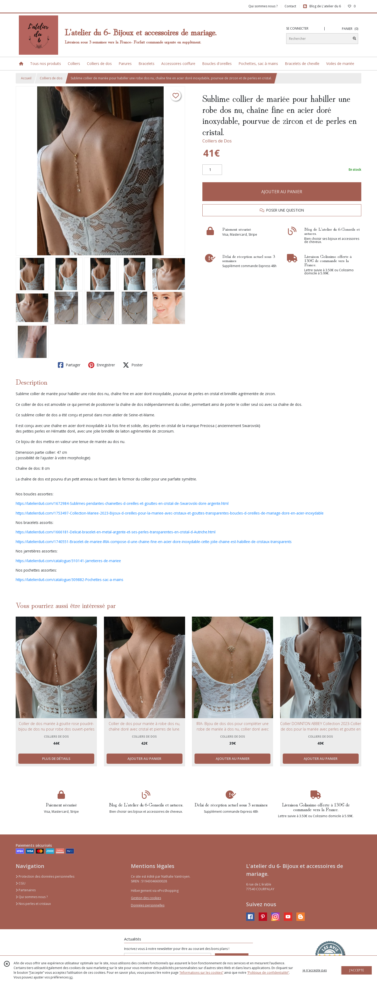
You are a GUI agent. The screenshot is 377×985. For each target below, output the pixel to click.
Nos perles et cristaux (33, 903)
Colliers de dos (51, 78)
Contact (290, 6)
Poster (133, 365)
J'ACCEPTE (356, 970)
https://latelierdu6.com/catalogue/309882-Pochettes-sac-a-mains (69, 579)
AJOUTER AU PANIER (281, 192)
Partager (69, 365)
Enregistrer (101, 365)
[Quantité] (212, 169)
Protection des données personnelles (45, 876)
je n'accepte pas (315, 970)
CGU (20, 883)
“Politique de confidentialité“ (268, 972)
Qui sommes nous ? (32, 897)
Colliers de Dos (217, 141)
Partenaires (26, 890)
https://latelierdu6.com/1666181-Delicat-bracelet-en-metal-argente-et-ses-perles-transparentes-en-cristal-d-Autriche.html (115, 531)
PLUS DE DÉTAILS (56, 758)
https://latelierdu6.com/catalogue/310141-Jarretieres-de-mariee (68, 560)
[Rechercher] (354, 39)
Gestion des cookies (146, 898)
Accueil (26, 78)
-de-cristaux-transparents (271, 541)
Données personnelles (147, 905)
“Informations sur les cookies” (201, 972)
